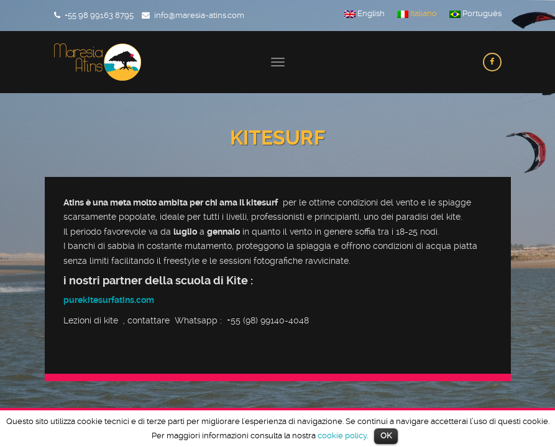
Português (475, 13)
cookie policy (342, 435)
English (364, 13)
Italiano (417, 13)
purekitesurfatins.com (108, 300)
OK (386, 435)
